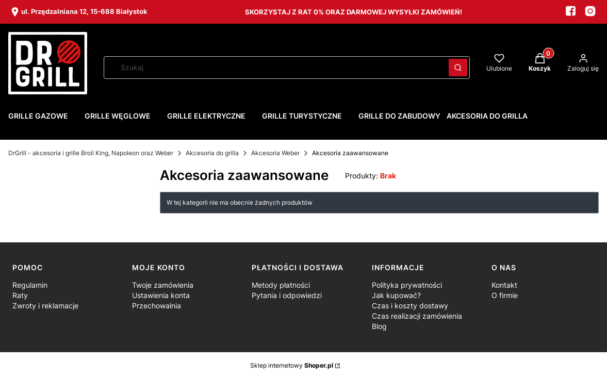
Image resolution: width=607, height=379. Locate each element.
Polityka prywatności (407, 285)
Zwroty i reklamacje (45, 305)
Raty (20, 295)
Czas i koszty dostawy (410, 305)
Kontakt (504, 285)
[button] (458, 67)
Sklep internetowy (291, 365)
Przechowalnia (156, 305)
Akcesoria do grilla (212, 153)
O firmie (504, 295)
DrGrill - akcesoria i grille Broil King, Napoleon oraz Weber (90, 153)
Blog (379, 326)
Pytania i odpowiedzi (287, 295)
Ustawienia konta (161, 295)
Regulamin (29, 285)
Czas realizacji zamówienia (417, 315)
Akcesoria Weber (275, 153)
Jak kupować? (396, 295)
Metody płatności (281, 285)
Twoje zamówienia (162, 285)
